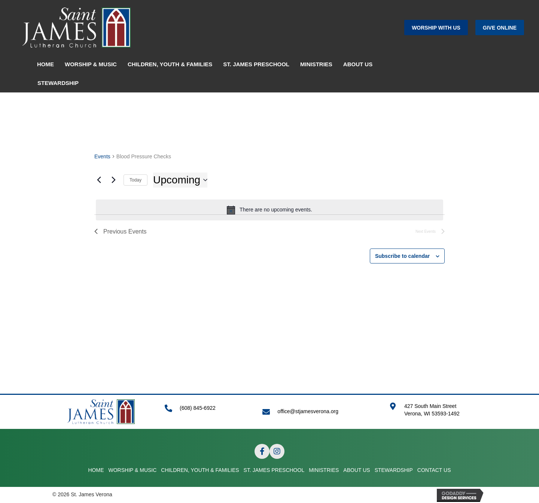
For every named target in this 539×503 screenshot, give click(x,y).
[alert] (269, 209)
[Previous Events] (98, 180)
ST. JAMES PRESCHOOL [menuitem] (256, 64)
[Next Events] (113, 180)
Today (135, 180)
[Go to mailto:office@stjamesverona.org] (318, 411)
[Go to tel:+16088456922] (206, 412)
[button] (436, 27)
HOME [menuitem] (45, 64)
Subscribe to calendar (402, 256)
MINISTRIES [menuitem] (316, 64)
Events (102, 156)
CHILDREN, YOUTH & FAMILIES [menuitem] (170, 64)
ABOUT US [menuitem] (357, 64)
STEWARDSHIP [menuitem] (58, 83)
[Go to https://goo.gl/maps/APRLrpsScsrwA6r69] (438, 413)
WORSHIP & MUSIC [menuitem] (91, 64)
